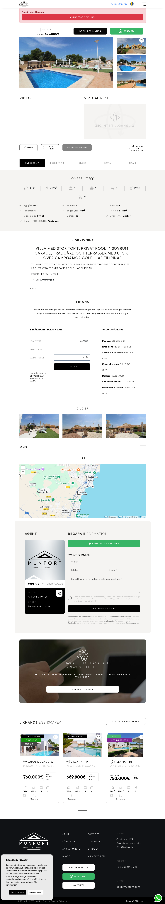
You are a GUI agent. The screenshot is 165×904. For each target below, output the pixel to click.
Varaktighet (37, 358)
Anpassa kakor (36, 892)
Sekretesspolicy (83, 599)
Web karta (63, 901)
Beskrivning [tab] (57, 163)
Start (65, 834)
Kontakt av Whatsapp (104, 543)
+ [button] (23, 468)
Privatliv (46, 901)
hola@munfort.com (39, 606)
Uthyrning (94, 841)
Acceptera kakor (17, 892)
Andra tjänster (71, 849)
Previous (22, 62)
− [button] (23, 472)
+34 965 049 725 (119, 3)
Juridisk (38, 901)
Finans (133, 163)
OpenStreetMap (123, 517)
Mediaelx (143, 901)
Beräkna (72, 366)
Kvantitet (36, 341)
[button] (82, 445)
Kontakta (127, 31)
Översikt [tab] (32, 163)
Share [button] (28, 147)
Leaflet (106, 517)
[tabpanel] (39, 768)
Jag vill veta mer (82, 689)
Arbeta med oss (79, 867)
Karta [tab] (107, 163)
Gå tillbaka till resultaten (136, 148)
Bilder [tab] (82, 163)
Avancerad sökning (82, 17)
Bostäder (93, 834)
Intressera (36, 349)
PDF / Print (49, 147)
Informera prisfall (77, 147)
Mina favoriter (96, 856)
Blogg (66, 856)
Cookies (54, 901)
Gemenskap (79, 876)
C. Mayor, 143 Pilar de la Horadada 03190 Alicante (128, 843)
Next (109, 62)
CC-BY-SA (141, 517)
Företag (67, 841)
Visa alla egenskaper (125, 721)
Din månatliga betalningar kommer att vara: (38, 377)
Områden (93, 849)
